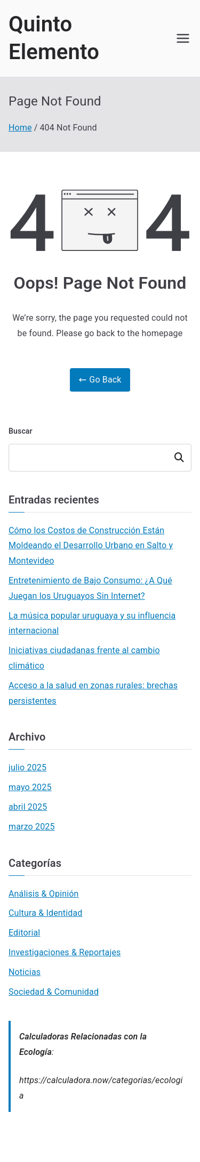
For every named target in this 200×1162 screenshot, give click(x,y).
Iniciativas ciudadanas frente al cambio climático (84, 658)
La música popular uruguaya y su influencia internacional (92, 623)
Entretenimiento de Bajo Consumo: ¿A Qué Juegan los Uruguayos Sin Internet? (90, 588)
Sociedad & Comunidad (54, 992)
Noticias (25, 972)
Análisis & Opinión (44, 894)
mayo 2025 (30, 787)
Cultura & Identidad (46, 913)
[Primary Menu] (182, 38)
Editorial (24, 933)
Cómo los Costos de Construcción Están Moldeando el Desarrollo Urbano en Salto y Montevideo (91, 545)
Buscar (21, 431)
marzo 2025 (32, 827)
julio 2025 (27, 767)
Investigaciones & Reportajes (65, 952)
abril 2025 (28, 807)
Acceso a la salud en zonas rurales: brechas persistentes (93, 693)
